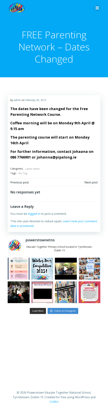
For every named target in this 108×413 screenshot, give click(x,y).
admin (17, 100)
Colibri (54, 402)
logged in (34, 214)
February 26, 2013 (35, 100)
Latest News (32, 168)
